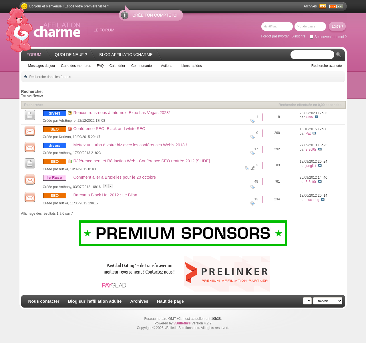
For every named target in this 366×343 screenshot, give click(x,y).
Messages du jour (41, 66)
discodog (312, 200)
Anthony (65, 153)
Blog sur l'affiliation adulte (95, 301)
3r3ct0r (311, 149)
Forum (34, 54)
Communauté (141, 66)
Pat (308, 133)
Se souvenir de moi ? (328, 37)
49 (256, 182)
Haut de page (170, 301)
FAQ (100, 66)
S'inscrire (298, 36)
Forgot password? (275, 36)
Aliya (309, 117)
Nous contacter (43, 301)
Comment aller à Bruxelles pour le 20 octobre (114, 177)
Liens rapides (191, 66)
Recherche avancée (326, 66)
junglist (311, 166)
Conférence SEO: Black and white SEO (109, 128)
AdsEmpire (67, 121)
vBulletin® (182, 323)
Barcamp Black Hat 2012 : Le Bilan (105, 195)
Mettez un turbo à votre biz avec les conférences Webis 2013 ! (130, 145)
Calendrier (117, 66)
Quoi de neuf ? (71, 54)
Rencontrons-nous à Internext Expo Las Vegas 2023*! (122, 112)
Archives (310, 6)
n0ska (63, 169)
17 (256, 149)
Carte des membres (76, 66)
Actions (166, 66)
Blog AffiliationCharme (125, 54)
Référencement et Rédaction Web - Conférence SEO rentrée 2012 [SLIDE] (141, 161)
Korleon (65, 137)
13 (256, 199)
